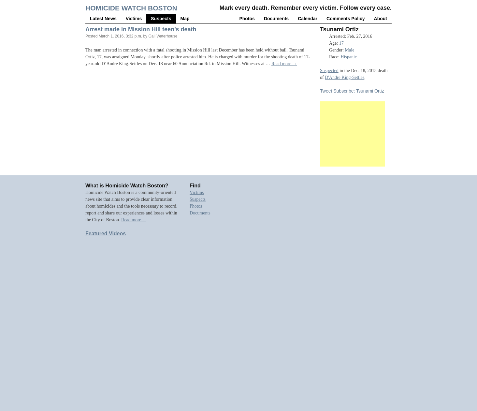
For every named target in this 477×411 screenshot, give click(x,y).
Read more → (284, 63)
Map (185, 18)
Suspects (161, 18)
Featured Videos (105, 233)
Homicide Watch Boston (131, 8)
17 (341, 43)
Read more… (133, 219)
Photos (246, 18)
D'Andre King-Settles (344, 77)
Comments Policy (345, 18)
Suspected (329, 70)
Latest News (103, 18)
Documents (276, 18)
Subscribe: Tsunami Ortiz (358, 91)
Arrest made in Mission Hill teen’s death (140, 29)
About (380, 18)
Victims (134, 18)
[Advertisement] (352, 134)
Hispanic (348, 56)
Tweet (326, 91)
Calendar (307, 18)
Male (349, 50)
